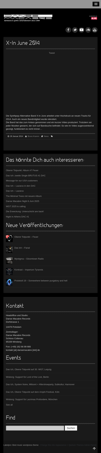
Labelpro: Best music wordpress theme (20, 445)
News (46, 136)
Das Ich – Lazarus (15, 191)
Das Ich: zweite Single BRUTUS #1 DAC (26, 175)
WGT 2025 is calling (16, 206)
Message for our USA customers (22, 180)
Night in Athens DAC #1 (17, 216)
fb (68, 30)
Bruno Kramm (33, 136)
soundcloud (88, 30)
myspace (81, 30)
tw (75, 30)
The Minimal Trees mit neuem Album (24, 196)
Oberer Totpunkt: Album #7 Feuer (22, 170)
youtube (95, 30)
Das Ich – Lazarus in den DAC (21, 186)
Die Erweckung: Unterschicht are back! (25, 211)
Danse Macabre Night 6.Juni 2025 (22, 201)
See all (9, 404)
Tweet (52, 53)
